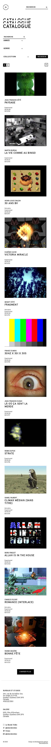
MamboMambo (43, 743)
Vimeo (6, 731)
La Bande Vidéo (10, 725)
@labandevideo (10, 728)
